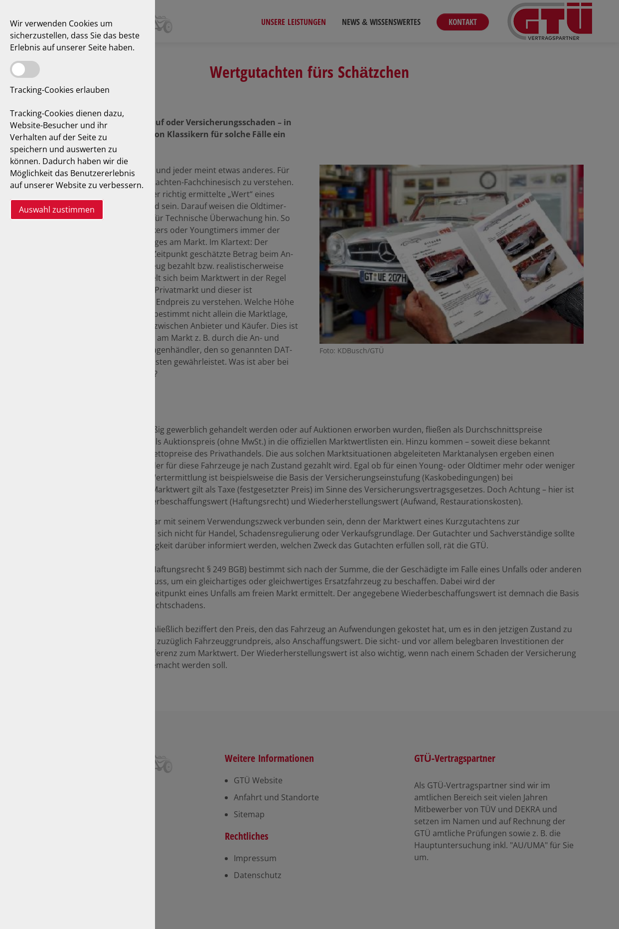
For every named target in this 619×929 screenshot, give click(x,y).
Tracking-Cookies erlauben (60, 89)
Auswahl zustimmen (57, 209)
